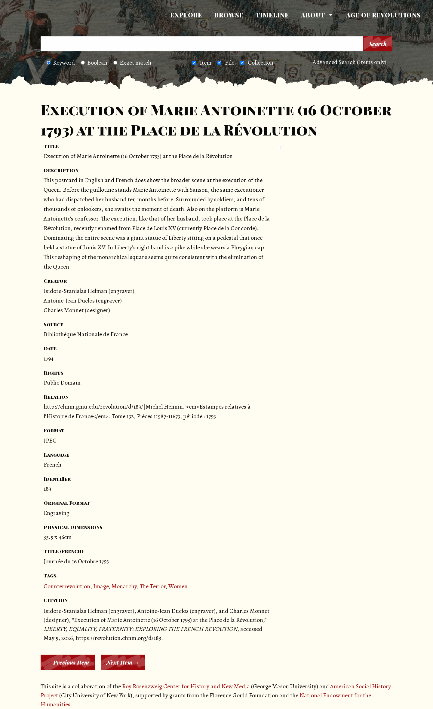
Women (178, 586)
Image (101, 586)
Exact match (132, 63)
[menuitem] (186, 15)
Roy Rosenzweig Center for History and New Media (186, 686)
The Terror (152, 586)
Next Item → (122, 662)
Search (378, 43)
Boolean (94, 63)
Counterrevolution (67, 586)
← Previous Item (67, 662)
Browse (229, 15)
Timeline (272, 15)
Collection (260, 63)
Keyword (61, 63)
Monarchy (124, 586)
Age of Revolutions (383, 15)
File (229, 63)
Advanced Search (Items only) (349, 62)
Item (205, 63)
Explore (186, 15)
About (313, 15)
